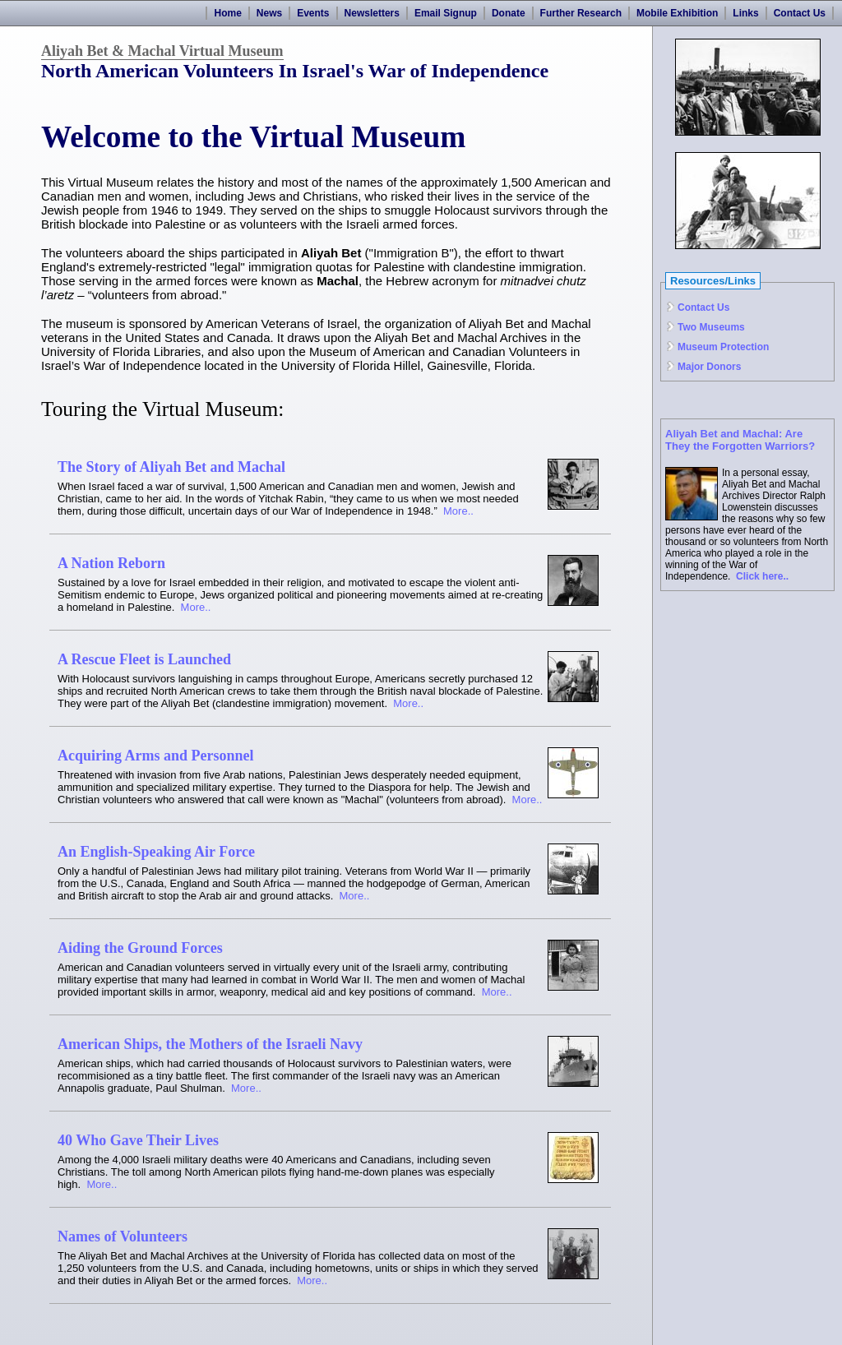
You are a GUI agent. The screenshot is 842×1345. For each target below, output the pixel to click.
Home (227, 13)
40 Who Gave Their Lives (138, 1140)
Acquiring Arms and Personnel (156, 755)
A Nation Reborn (111, 563)
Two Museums (711, 327)
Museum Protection (723, 347)
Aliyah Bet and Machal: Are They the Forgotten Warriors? (740, 440)
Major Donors (709, 366)
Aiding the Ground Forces (140, 948)
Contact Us (800, 13)
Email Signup (445, 13)
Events (313, 13)
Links (745, 13)
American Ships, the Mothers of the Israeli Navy (210, 1044)
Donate (508, 13)
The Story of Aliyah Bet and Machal (171, 467)
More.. (458, 511)
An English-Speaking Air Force (156, 852)
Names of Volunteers (122, 1236)
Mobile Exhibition (677, 13)
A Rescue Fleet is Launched (144, 659)
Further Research (581, 13)
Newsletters (372, 13)
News (269, 13)
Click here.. (762, 576)
